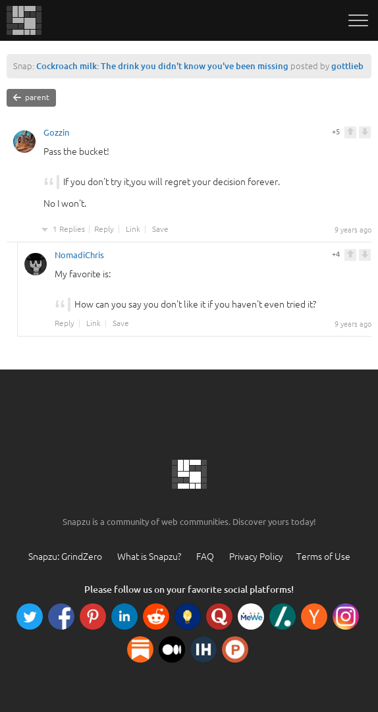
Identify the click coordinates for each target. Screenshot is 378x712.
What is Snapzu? (149, 556)
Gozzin (56, 134)
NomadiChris (79, 257)
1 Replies (69, 229)
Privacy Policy (256, 556)
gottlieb (347, 65)
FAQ (205, 556)
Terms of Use (323, 556)
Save (160, 229)
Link (133, 229)
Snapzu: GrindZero (65, 556)
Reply (104, 229)
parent (31, 97)
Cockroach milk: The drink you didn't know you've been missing (162, 65)
